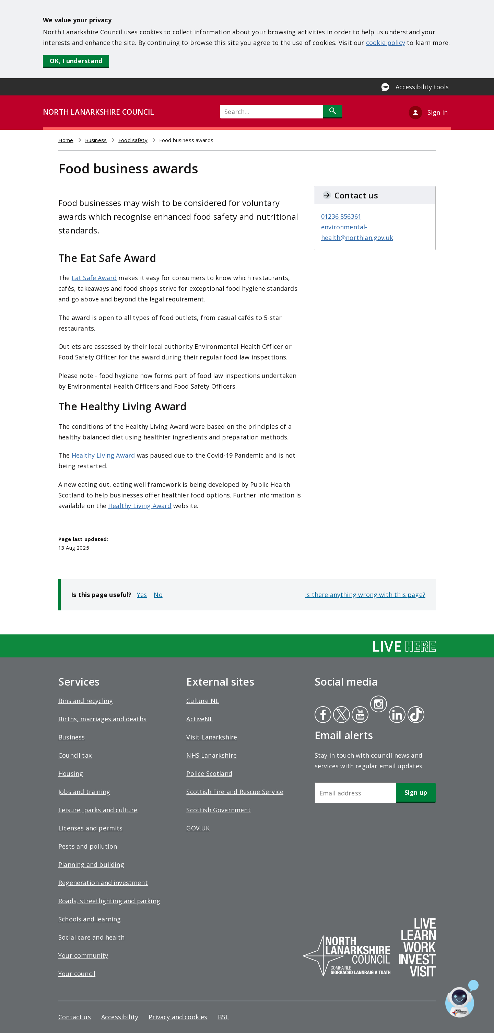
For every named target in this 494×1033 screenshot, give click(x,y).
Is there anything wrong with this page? (365, 594)
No (158, 594)
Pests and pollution (87, 846)
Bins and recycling (85, 701)
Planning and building (91, 864)
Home (65, 140)
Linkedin (395, 715)
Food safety (133, 140)
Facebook (323, 715)
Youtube (359, 715)
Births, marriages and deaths (102, 719)
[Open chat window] (462, 999)
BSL (223, 1017)
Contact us (74, 1017)
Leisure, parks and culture (98, 810)
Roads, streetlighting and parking (109, 901)
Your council (76, 973)
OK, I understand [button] (76, 61)
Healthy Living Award (103, 455)
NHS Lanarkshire (211, 755)
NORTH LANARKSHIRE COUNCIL (98, 112)
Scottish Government (218, 810)
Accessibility (119, 1017)
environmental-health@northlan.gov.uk (357, 232)
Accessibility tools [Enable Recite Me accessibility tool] (422, 87)
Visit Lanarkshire (211, 737)
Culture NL (202, 701)
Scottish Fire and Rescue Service (234, 792)
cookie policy (385, 42)
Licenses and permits (90, 828)
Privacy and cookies (178, 1017)
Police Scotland (209, 773)
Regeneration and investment (103, 883)
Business (96, 140)
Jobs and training (84, 792)
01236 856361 (341, 216)
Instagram (378, 704)
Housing (70, 773)
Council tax (75, 755)
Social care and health (91, 937)
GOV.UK (198, 828)
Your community (83, 955)
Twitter (341, 715)
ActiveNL (199, 719)
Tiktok (414, 715)
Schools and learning (89, 919)
